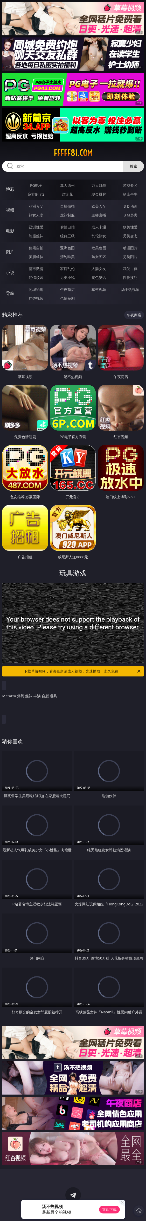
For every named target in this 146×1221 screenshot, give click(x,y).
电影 (10, 231)
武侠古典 (130, 268)
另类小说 (67, 277)
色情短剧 (67, 298)
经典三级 (67, 235)
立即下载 (109, 1209)
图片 (10, 251)
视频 (10, 210)
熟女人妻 (36, 215)
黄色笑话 (99, 277)
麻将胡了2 (36, 194)
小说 (10, 272)
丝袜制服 (67, 215)
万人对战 (99, 185)
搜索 (133, 166)
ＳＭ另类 (130, 215)
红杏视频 (36, 298)
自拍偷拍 (67, 206)
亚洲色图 (67, 247)
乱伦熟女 (99, 235)
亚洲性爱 (36, 227)
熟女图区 (99, 256)
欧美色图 (99, 247)
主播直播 (99, 215)
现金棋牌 (99, 194)
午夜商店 (67, 289)
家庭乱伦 (67, 268)
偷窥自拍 (36, 247)
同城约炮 (36, 289)
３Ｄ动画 (130, 206)
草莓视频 (99, 289)
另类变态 (130, 235)
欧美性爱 (130, 227)
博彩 (10, 189)
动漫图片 (130, 247)
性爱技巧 (130, 277)
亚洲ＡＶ (36, 206)
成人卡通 (99, 227)
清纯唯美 (67, 256)
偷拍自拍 (67, 227)
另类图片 (130, 256)
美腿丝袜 (36, 256)
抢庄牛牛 (130, 194)
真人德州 (67, 185)
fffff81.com (73, 153)
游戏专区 (130, 185)
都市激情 (36, 268)
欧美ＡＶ (99, 206)
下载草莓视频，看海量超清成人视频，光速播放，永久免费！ (82, 671)
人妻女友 (99, 268)
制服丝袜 (36, 235)
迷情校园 (36, 277)
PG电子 (36, 185)
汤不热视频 (130, 289)
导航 (10, 293)
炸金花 (67, 194)
